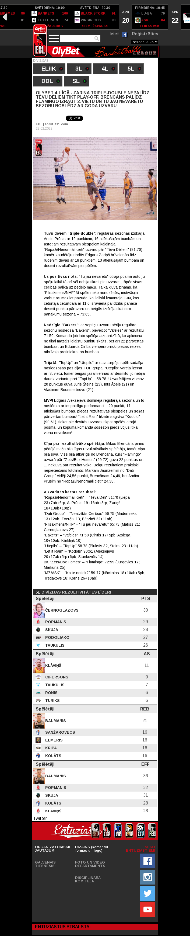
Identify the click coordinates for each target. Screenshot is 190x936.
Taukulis (54, 645)
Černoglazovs (61, 610)
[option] (49, 17)
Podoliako (56, 637)
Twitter (40, 818)
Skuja (51, 630)
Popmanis (55, 622)
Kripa (50, 748)
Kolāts (52, 756)
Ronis (51, 693)
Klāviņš (52, 665)
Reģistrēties (145, 34)
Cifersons (56, 677)
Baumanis (55, 721)
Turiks (52, 700)
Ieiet (114, 34)
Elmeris (53, 740)
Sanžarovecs (59, 732)
